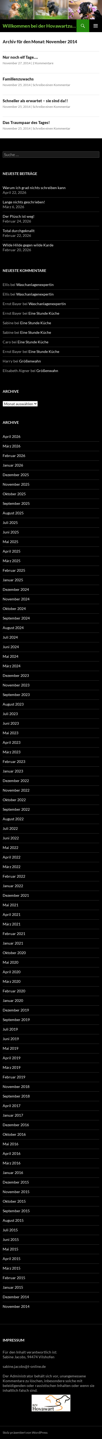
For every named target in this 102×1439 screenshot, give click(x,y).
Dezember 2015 (16, 1182)
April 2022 (11, 857)
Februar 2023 (14, 761)
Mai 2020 (10, 962)
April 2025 (11, 551)
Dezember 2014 (16, 1297)
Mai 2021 (10, 905)
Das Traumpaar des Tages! (26, 122)
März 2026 (11, 446)
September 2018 (16, 1096)
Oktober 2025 (14, 494)
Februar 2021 (14, 933)
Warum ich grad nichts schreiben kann (34, 187)
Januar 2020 (13, 1000)
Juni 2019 (11, 1038)
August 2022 (13, 819)
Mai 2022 (10, 847)
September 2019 (16, 1019)
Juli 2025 (10, 522)
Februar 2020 (14, 991)
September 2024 (16, 618)
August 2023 (13, 704)
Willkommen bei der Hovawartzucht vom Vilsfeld (39, 26)
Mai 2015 (10, 1249)
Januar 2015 (13, 1287)
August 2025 (13, 513)
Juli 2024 (10, 637)
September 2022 (16, 809)
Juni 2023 (11, 723)
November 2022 (16, 790)
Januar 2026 (13, 465)
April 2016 (11, 1153)
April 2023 (11, 742)
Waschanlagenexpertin (35, 284)
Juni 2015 (11, 1239)
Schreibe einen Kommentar (51, 85)
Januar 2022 (13, 885)
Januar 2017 (13, 1115)
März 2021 (11, 924)
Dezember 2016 (16, 1124)
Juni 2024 (11, 646)
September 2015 (16, 1211)
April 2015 (11, 1258)
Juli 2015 (10, 1230)
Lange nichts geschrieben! (24, 202)
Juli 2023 (10, 713)
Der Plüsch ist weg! (19, 216)
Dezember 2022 (16, 780)
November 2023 (16, 685)
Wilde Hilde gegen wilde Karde (28, 245)
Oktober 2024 (14, 608)
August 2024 (13, 627)
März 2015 (11, 1268)
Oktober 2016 (14, 1134)
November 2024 (16, 599)
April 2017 (11, 1105)
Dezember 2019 (16, 1010)
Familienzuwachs (18, 78)
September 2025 (16, 503)
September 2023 (16, 694)
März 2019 (11, 1067)
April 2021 (11, 914)
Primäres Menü (95, 25)
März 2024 (11, 666)
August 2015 (13, 1220)
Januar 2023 (13, 771)
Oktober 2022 (14, 799)
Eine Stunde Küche (43, 313)
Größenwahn (30, 361)
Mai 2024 (10, 656)
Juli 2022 (10, 828)
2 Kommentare (43, 63)
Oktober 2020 (14, 952)
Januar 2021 (13, 943)
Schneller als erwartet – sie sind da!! (35, 100)
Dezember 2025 (16, 474)
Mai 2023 (10, 733)
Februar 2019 (14, 1077)
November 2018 (16, 1086)
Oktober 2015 (14, 1201)
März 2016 (11, 1163)
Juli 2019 (10, 1029)
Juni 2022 (11, 838)
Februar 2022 (14, 876)
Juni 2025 (11, 532)
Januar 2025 (13, 580)
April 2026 (11, 436)
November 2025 (16, 484)
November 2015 (16, 1191)
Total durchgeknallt (19, 230)
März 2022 (11, 866)
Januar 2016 (13, 1172)
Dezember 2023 (16, 675)
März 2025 (11, 560)
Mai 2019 (10, 1048)
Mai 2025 (10, 541)
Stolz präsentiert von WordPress (25, 1432)
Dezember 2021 (16, 895)
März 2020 (11, 981)
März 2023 (11, 752)
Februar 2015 (14, 1277)
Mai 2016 (10, 1144)
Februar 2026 (14, 455)
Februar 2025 (14, 570)
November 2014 (16, 1306)
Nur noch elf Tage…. (20, 57)
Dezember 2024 (16, 589)
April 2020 (11, 972)
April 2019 (11, 1058)
